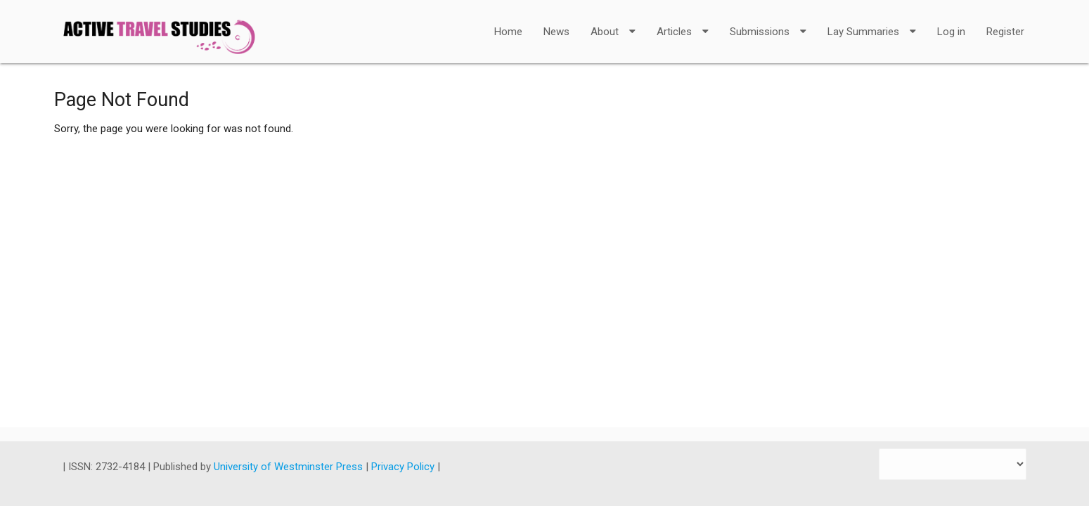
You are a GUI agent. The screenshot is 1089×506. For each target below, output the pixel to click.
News (556, 31)
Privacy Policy (404, 466)
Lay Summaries (871, 22)
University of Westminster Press (290, 466)
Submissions (768, 22)
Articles (683, 22)
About (613, 22)
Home (508, 31)
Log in (951, 31)
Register (1005, 31)
